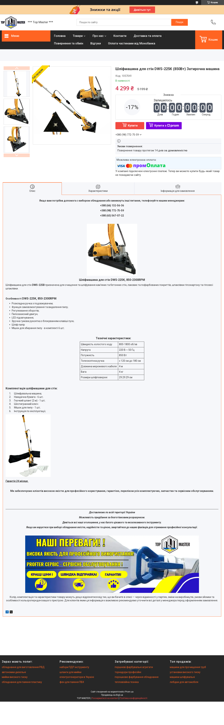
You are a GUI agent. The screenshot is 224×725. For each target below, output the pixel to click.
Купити (133, 125)
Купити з (166, 125)
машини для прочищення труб (188, 667)
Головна (60, 36)
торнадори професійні (128, 672)
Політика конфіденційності (133, 698)
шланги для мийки (70, 672)
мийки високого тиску (15, 677)
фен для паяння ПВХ (72, 682)
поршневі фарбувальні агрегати (134, 667)
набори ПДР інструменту (74, 667)
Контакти (119, 36)
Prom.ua (129, 691)
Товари (78, 36)
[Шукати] (179, 22)
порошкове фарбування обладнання (136, 677)
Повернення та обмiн (68, 43)
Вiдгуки (95, 43)
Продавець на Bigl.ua (112, 695)
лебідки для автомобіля (184, 682)
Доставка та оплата (148, 36)
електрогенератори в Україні (77, 677)
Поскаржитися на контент (105, 698)
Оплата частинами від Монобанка (131, 43)
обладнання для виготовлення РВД (23, 667)
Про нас (98, 36)
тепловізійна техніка (127, 682)
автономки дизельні (14, 672)
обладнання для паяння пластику (22, 682)
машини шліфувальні (182, 677)
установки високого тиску (185, 672)
